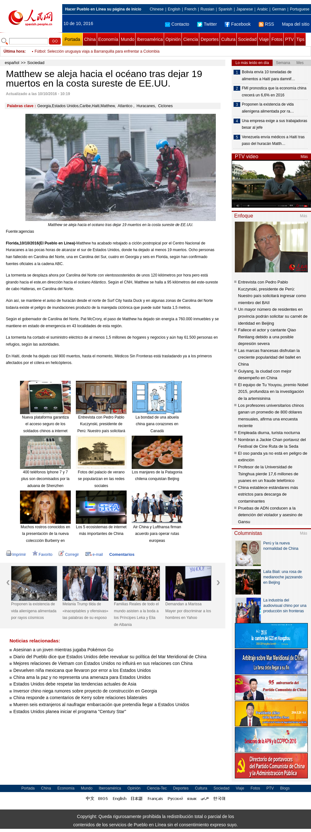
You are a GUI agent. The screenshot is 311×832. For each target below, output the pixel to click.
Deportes (210, 39)
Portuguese (299, 9)
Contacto (177, 24)
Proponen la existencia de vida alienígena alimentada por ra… (268, 108)
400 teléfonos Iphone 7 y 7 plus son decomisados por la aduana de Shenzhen (45, 479)
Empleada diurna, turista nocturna (269, 432)
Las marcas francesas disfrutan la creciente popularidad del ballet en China (269, 357)
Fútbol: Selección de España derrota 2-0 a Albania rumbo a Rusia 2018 (95, 51)
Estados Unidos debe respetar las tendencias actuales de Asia (74, 683)
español (12, 62)
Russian (207, 9)
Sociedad (247, 39)
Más (304, 156)
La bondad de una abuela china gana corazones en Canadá (157, 424)
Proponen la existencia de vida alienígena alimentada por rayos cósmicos (33, 611)
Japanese (244, 9)
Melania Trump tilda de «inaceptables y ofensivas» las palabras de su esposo (85, 611)
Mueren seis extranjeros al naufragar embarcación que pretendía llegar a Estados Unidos (101, 704)
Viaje (264, 39)
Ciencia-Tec (157, 788)
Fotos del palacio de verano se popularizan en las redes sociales (101, 479)
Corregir (69, 554)
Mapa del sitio (295, 24)
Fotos (276, 39)
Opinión (173, 39)
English (174, 9)
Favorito (42, 554)
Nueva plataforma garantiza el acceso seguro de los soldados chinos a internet (45, 424)
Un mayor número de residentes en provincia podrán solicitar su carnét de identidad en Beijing (273, 316)
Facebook (237, 24)
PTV (289, 39)
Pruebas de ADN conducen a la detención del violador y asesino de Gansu (270, 515)
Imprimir (16, 554)
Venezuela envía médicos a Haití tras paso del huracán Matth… (273, 140)
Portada (72, 39)
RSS (266, 24)
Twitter (207, 24)
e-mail (94, 554)
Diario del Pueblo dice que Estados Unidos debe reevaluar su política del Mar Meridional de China (110, 656)
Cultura (228, 39)
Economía (108, 39)
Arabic (262, 9)
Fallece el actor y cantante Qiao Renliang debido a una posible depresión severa (267, 337)
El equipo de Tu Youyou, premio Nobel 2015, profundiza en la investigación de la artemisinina (273, 391)
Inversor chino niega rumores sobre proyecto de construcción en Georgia (85, 690)
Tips (300, 39)
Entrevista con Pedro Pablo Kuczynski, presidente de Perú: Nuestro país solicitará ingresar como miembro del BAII (101, 431)
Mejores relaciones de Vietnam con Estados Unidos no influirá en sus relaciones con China (103, 663)
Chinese (157, 9)
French (190, 9)
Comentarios (121, 554)
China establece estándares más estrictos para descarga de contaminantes (268, 494)
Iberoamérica (150, 39)
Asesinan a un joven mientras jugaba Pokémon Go (63, 649)
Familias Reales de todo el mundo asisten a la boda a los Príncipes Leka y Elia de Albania (136, 614)
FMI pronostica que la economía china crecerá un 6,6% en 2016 (274, 91)
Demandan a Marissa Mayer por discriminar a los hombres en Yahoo (188, 611)
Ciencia (190, 39)
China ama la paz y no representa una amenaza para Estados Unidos (82, 677)
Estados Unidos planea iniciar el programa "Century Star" (69, 711)
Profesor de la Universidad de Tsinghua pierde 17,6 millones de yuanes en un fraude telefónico (268, 474)
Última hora (13, 51)
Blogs (285, 788)
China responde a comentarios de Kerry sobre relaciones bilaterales (80, 697)
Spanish (225, 9)
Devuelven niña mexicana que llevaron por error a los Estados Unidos (82, 670)
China (90, 39)
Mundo (128, 39)
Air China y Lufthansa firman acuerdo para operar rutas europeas (157, 534)
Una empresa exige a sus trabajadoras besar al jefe (274, 124)
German (279, 9)
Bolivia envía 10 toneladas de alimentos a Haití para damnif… (268, 75)
